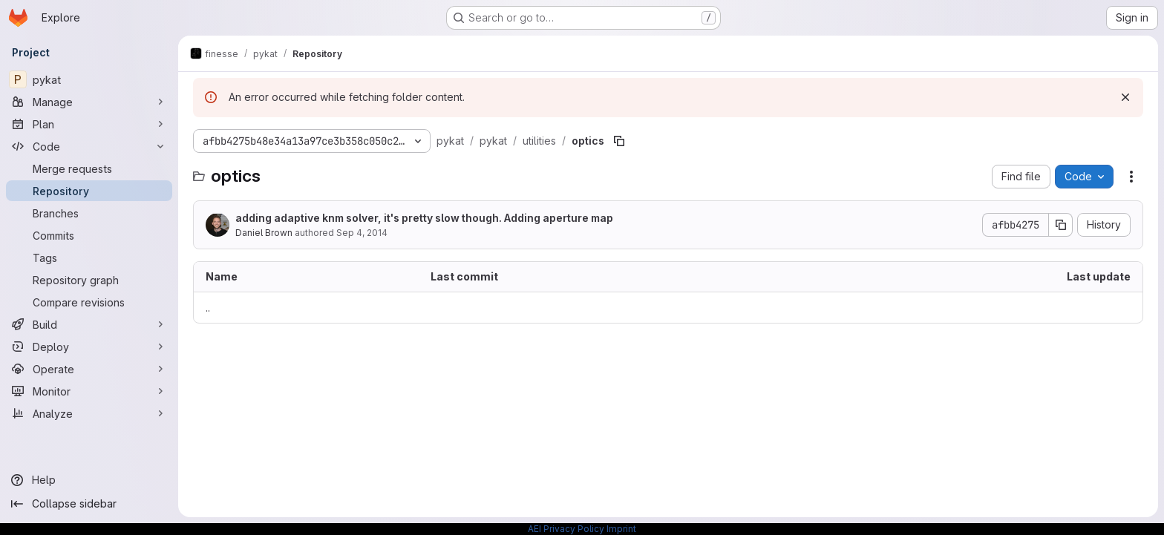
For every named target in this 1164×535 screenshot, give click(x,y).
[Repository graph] (89, 279)
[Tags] (89, 257)
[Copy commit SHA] (1061, 225)
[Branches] (89, 213)
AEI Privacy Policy (566, 528)
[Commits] (89, 235)
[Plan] (89, 124)
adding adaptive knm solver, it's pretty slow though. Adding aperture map (424, 217)
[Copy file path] (619, 141)
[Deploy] (89, 346)
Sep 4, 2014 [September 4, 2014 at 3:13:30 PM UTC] (362, 232)
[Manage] (89, 101)
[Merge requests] (89, 168)
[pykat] (89, 79)
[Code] (89, 146)
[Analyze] (89, 413)
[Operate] (89, 368)
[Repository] (89, 190)
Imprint (621, 528)
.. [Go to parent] (208, 307)
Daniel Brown (263, 232)
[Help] (89, 480)
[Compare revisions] (89, 302)
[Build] (89, 324)
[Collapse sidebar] (89, 503)
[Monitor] (89, 391)
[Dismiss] (1125, 97)
